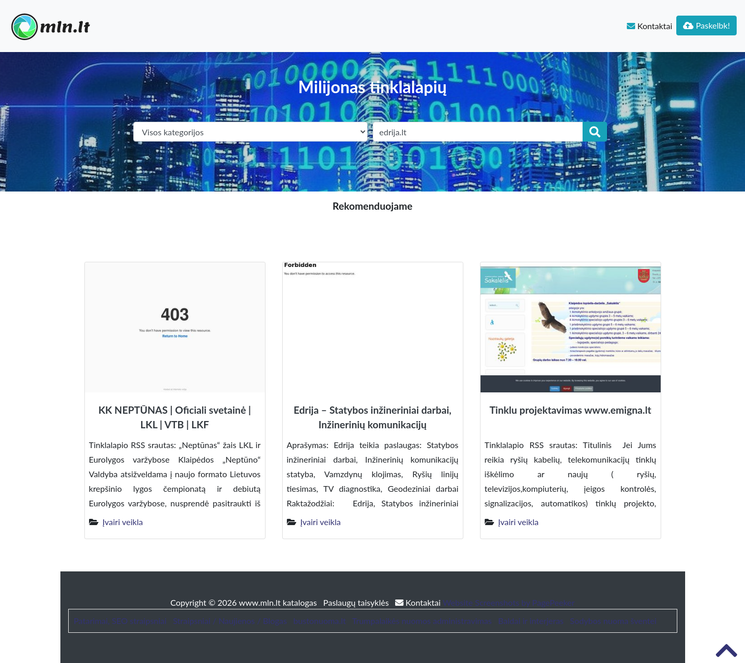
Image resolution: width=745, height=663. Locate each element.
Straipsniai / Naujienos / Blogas (230, 621)
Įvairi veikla (123, 522)
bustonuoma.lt (319, 621)
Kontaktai (649, 26)
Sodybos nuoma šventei (613, 621)
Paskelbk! (706, 25)
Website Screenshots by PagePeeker (509, 602)
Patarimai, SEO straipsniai (120, 621)
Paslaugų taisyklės (357, 602)
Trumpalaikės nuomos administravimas (421, 621)
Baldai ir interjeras (531, 621)
